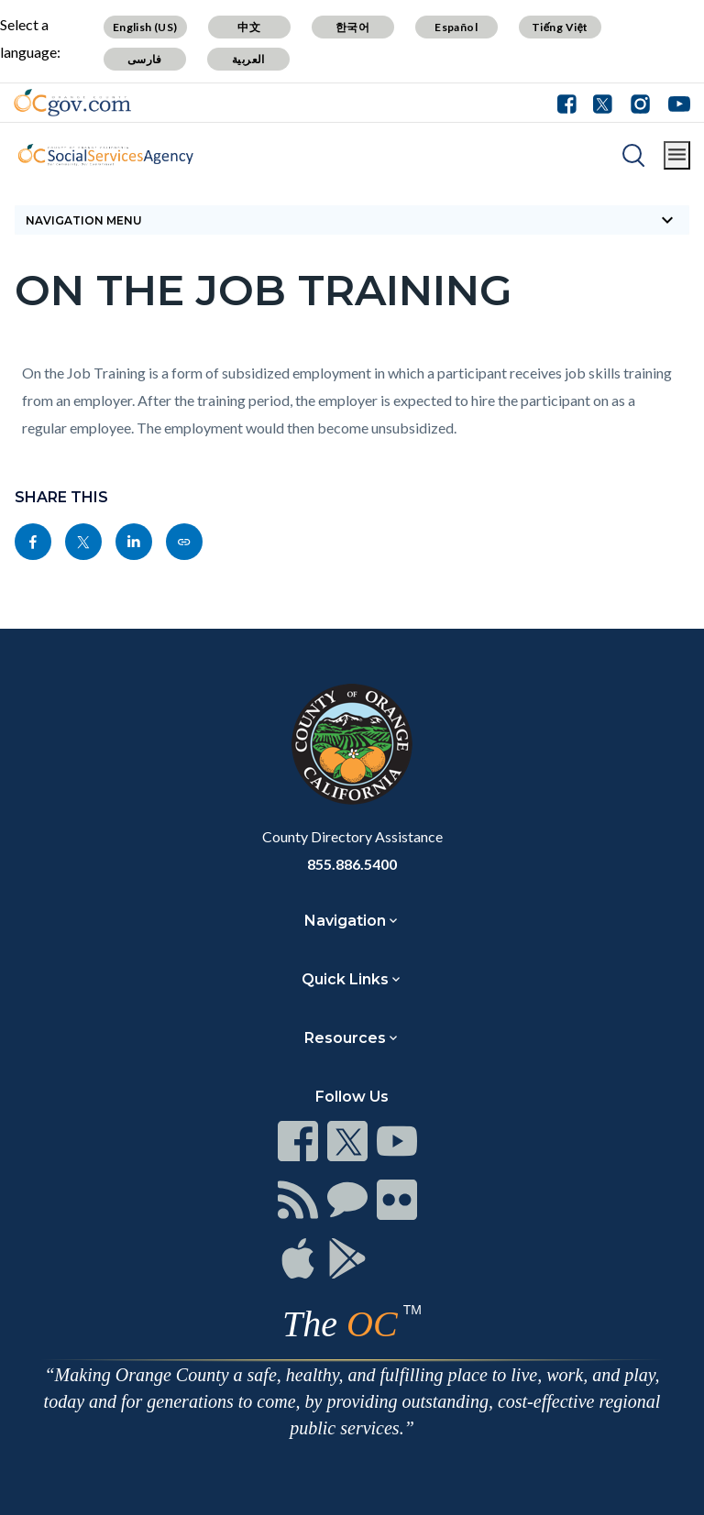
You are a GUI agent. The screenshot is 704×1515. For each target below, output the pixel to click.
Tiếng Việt (560, 27)
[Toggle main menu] (677, 155)
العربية (248, 59)
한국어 (352, 27)
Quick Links (345, 979)
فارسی (144, 59)
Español (456, 27)
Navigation (345, 920)
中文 (248, 27)
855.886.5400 (352, 864)
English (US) (145, 27)
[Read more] (72, 102)
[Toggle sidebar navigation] (352, 220)
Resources (345, 1038)
